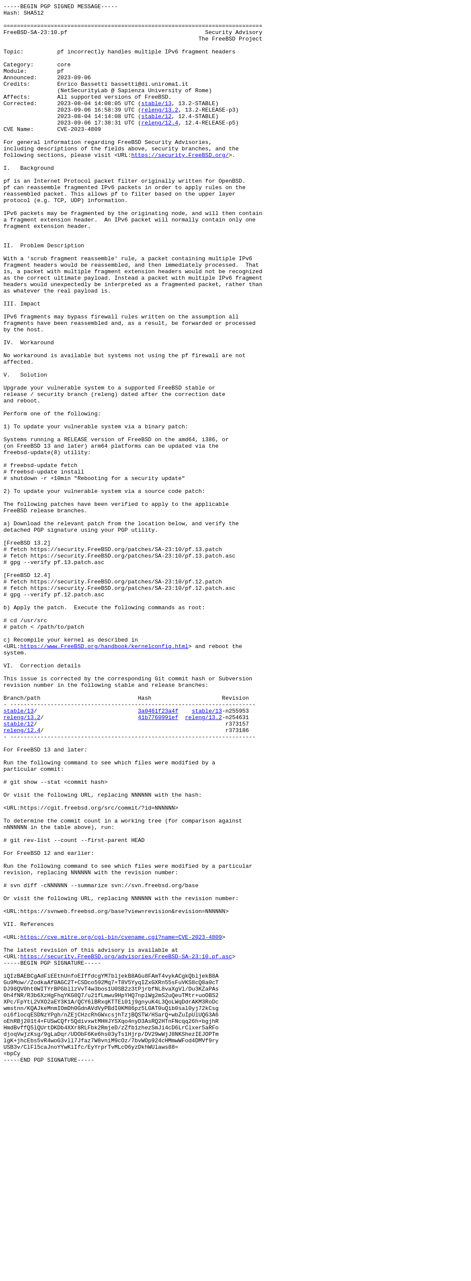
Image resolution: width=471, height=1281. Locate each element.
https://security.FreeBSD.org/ (179, 186)
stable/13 (156, 124)
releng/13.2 (159, 131)
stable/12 (156, 139)
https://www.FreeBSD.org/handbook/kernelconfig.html (104, 775)
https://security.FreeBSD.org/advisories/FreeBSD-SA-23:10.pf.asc (126, 1147)
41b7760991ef (158, 860)
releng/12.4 (159, 147)
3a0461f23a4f (158, 853)
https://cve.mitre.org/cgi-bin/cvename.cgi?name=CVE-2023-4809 (121, 1124)
